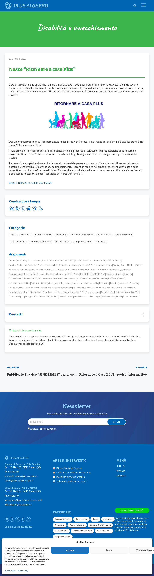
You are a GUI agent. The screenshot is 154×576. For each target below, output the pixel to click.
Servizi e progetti (62, 519)
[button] (11, 208)
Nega (109, 550)
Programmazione (62, 536)
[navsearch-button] (133, 5)
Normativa (59, 525)
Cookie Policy (10, 571)
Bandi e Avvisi (81, 519)
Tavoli (95, 519)
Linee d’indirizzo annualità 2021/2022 (30, 183)
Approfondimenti (77, 525)
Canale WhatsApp (132, 510)
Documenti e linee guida (100, 525)
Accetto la (43, 428)
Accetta (70, 550)
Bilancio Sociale (104, 530)
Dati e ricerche (61, 530)
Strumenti (107, 519)
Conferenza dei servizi (82, 530)
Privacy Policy (22, 571)
